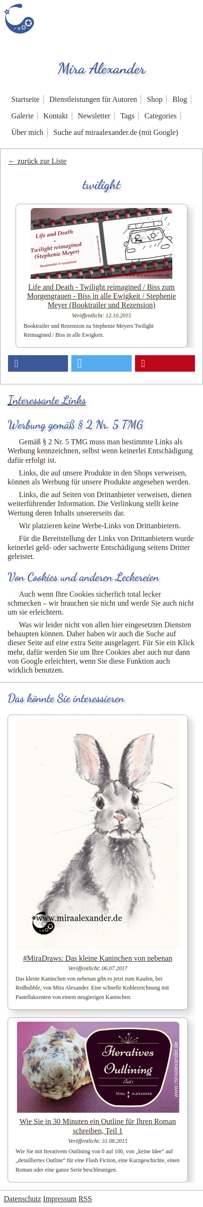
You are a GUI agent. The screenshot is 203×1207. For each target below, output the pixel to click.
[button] (38, 363)
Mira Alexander (101, 68)
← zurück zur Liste (37, 161)
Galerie (22, 116)
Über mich (27, 132)
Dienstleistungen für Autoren (93, 99)
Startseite (25, 99)
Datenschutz (22, 1199)
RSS (85, 1199)
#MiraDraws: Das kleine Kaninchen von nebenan (97, 958)
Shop (154, 99)
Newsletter (94, 116)
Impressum (59, 1199)
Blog (179, 99)
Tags (127, 116)
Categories (160, 116)
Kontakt (55, 116)
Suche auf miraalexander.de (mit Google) (115, 132)
